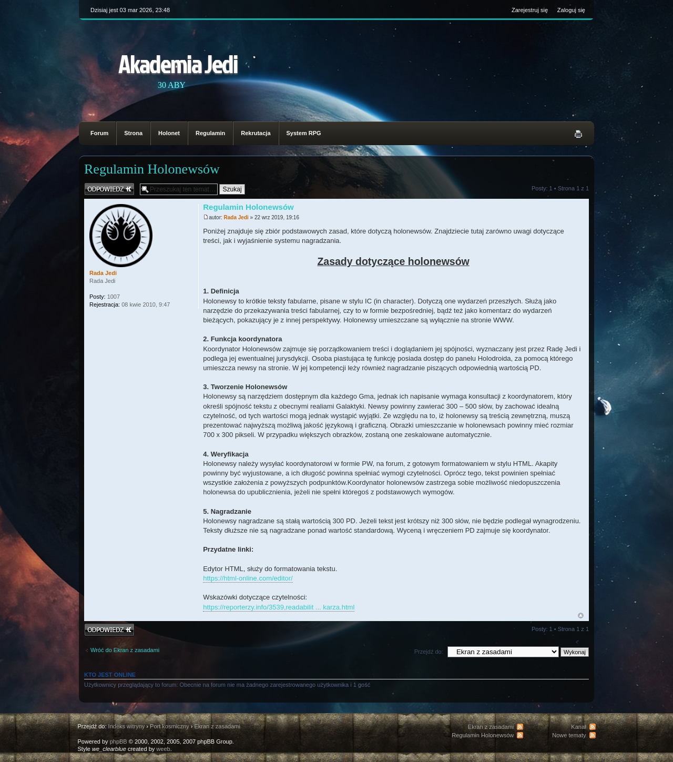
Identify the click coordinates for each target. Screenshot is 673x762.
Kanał (578, 727)
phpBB (118, 741)
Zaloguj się (571, 10)
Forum (99, 133)
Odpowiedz (109, 189)
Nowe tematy (569, 735)
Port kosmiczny (169, 726)
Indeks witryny (126, 726)
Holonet (169, 133)
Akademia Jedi (178, 63)
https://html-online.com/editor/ (248, 578)
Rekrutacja (255, 133)
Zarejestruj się (530, 10)
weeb (163, 749)
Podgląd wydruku (578, 134)
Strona (133, 133)
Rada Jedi (236, 217)
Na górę (581, 615)
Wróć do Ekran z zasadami (124, 650)
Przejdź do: (428, 651)
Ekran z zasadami (217, 726)
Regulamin (210, 133)
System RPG (304, 133)
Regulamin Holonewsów (152, 169)
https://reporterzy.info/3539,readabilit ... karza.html (278, 607)
